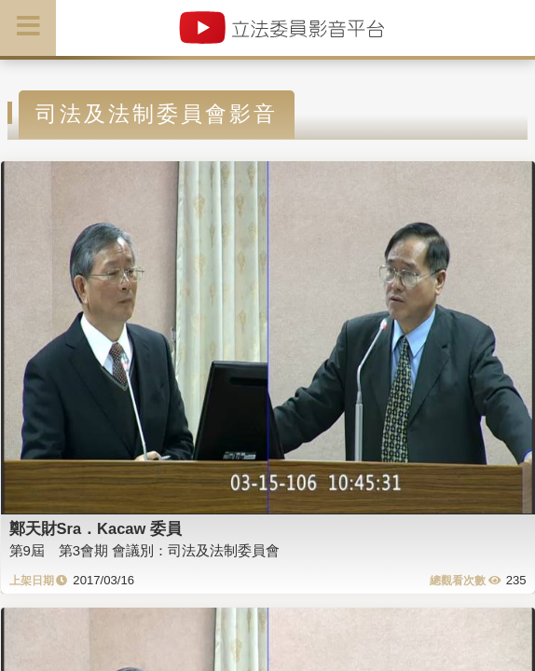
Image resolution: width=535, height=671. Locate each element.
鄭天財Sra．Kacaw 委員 (95, 528)
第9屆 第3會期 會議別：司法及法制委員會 (145, 550)
